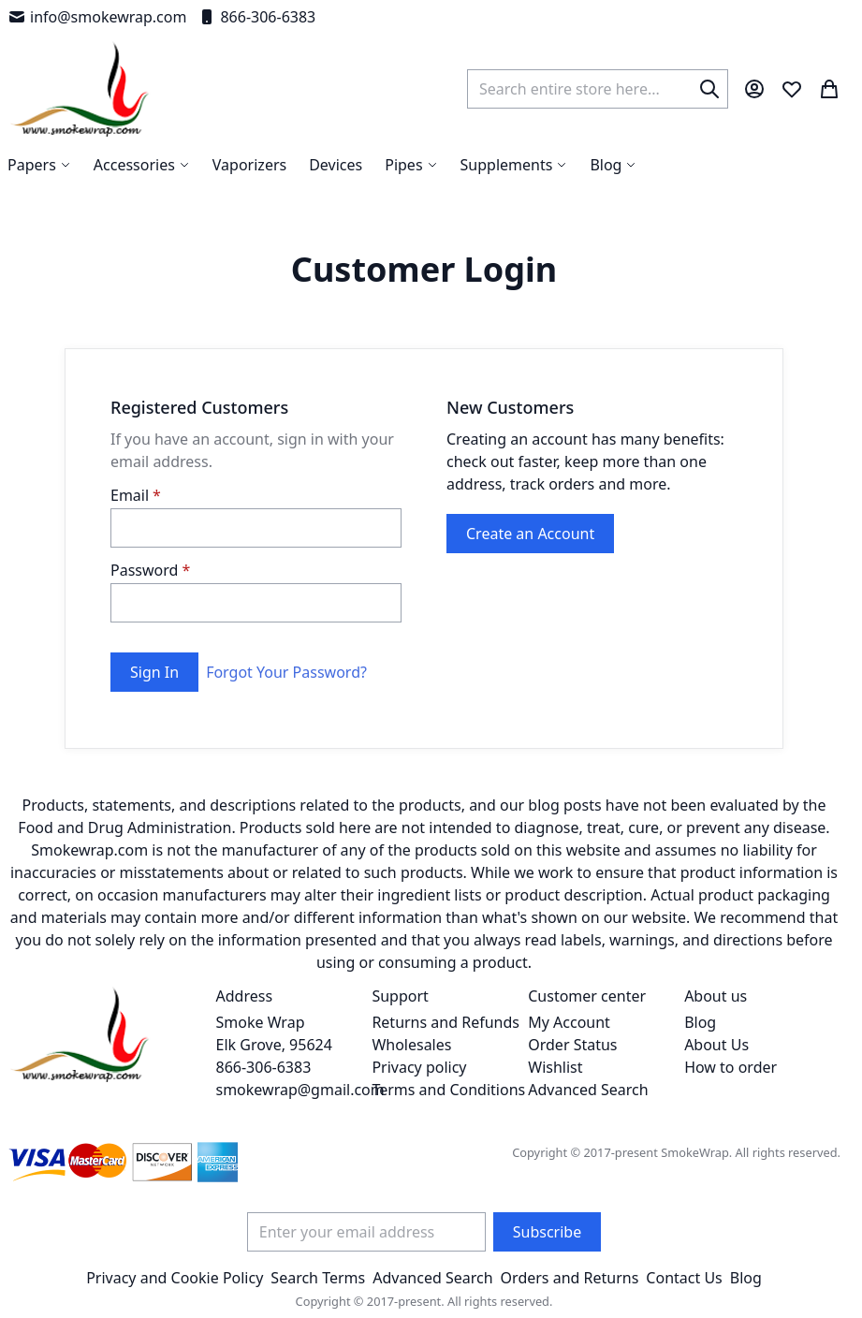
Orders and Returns (570, 1277)
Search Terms (317, 1277)
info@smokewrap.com (96, 17)
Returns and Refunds (445, 1022)
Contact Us (684, 1277)
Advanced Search (588, 1089)
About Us (716, 1044)
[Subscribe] (547, 1232)
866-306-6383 (256, 17)
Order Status (572, 1044)
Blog (700, 1022)
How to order (730, 1067)
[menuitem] (613, 165)
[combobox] (597, 89)
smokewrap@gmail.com (300, 1089)
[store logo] (80, 89)
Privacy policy (419, 1067)
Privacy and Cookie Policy (174, 1277)
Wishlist (555, 1067)
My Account (569, 1022)
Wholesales (411, 1044)
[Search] (709, 89)
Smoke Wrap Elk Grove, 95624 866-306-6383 (274, 1044)
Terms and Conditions (448, 1089)
